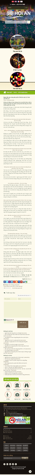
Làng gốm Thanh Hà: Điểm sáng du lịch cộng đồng (16, 361)
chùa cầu (19, 448)
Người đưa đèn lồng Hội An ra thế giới (13, 333)
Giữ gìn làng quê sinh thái (10, 372)
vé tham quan (19, 446)
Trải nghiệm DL (26, 390)
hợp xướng (25, 448)
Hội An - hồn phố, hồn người (11, 368)
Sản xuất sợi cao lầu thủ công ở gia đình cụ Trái (15, 349)
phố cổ (6, 448)
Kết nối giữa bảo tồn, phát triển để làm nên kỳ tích (16, 363)
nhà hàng (12, 451)
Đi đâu (8, 400)
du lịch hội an (12, 446)
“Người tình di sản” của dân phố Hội (12, 341)
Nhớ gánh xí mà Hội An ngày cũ (12, 345)
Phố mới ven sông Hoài (10, 359)
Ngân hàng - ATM (27, 400)
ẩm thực (25, 451)
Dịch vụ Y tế (17, 400)
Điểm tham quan (17, 390)
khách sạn (6, 451)
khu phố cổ (25, 446)
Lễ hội (8, 390)
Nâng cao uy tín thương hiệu (11, 374)
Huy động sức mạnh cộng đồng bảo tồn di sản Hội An (16, 338)
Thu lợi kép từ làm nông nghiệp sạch (13, 366)
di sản (19, 451)
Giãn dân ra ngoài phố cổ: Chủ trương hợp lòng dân (16, 342)
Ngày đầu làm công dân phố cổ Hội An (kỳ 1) (14, 358)
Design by (18, 469)
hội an (6, 446)
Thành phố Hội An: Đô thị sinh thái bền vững (14, 375)
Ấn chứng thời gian (9, 351)
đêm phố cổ (12, 448)
